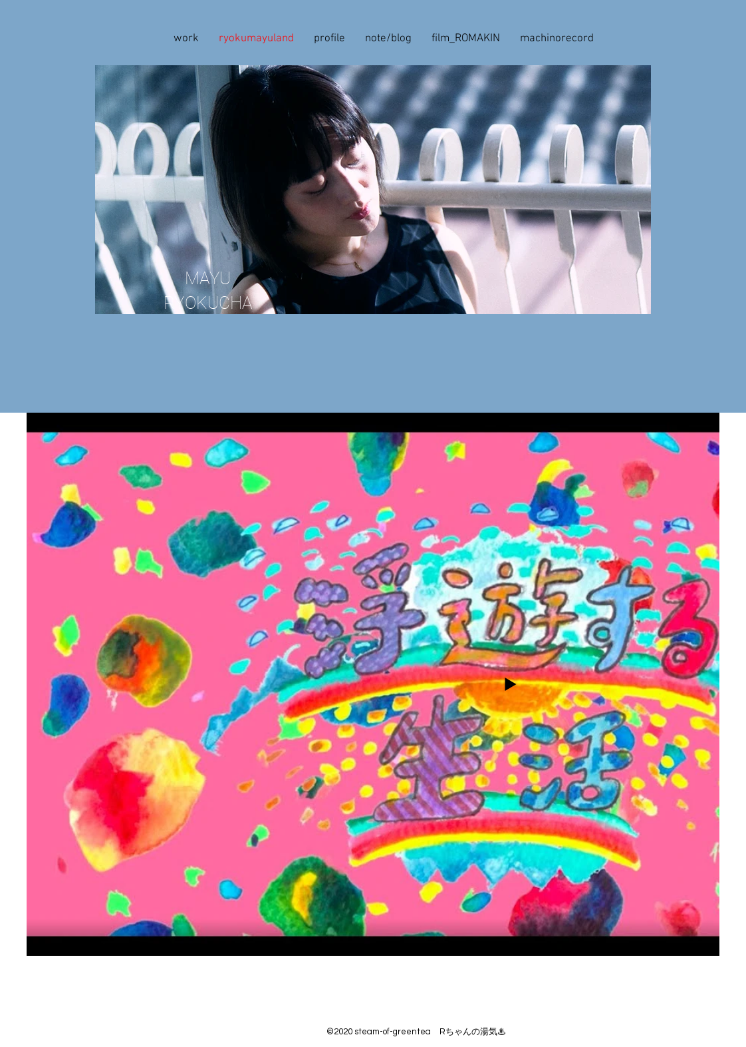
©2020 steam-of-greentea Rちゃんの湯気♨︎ (416, 1031)
